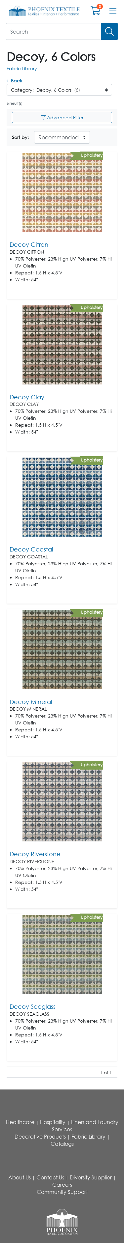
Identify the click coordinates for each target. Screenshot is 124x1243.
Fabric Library (22, 68)
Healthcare (20, 1122)
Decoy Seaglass (33, 1006)
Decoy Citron (29, 244)
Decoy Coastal (31, 549)
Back (14, 80)
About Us (19, 1177)
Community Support (62, 1192)
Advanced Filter (62, 117)
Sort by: (20, 137)
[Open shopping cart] (95, 12)
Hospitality (52, 1122)
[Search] (109, 31)
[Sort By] (62, 137)
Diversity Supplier (91, 1177)
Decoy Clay (27, 397)
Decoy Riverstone (35, 854)
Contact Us (50, 1177)
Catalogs (62, 1144)
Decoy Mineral (31, 701)
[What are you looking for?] (53, 31)
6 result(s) (14, 103)
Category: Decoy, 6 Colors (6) (45, 90)
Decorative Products (40, 1136)
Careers (62, 1184)
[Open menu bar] (113, 11)
